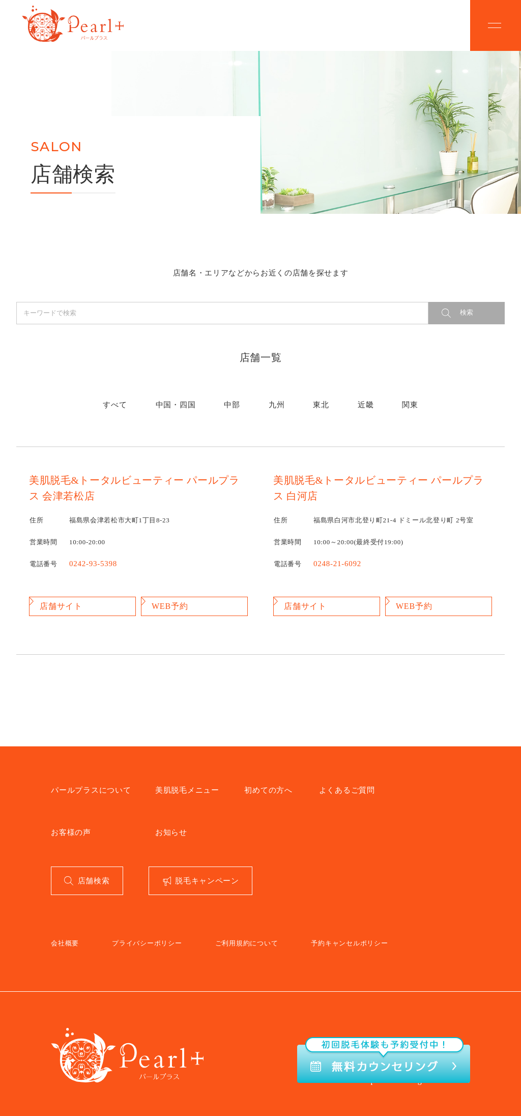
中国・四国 (209, 398)
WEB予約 (168, 595)
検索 (466, 312)
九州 (274, 398)
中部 (247, 398)
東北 (301, 398)
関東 (356, 398)
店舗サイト (59, 595)
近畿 (328, 398)
